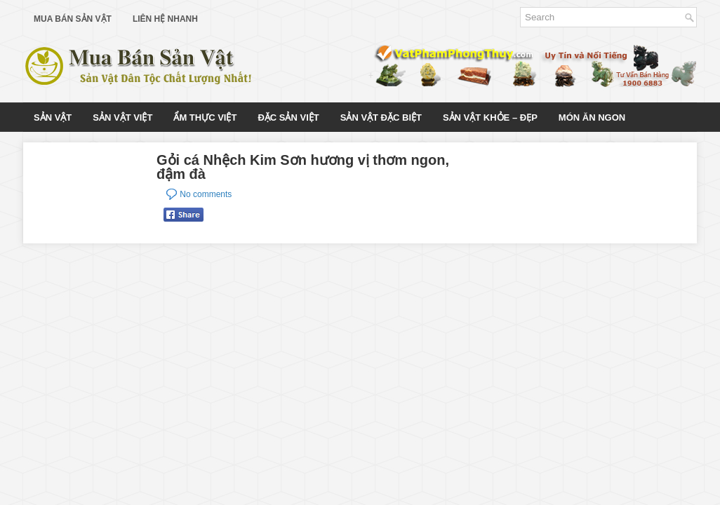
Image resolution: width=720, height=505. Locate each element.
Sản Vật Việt (122, 117)
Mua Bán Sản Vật (73, 19)
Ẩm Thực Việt (204, 117)
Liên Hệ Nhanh (165, 19)
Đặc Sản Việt (288, 117)
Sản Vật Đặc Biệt (381, 117)
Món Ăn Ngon (592, 117)
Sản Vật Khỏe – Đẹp (490, 117)
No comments (206, 194)
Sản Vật (53, 117)
